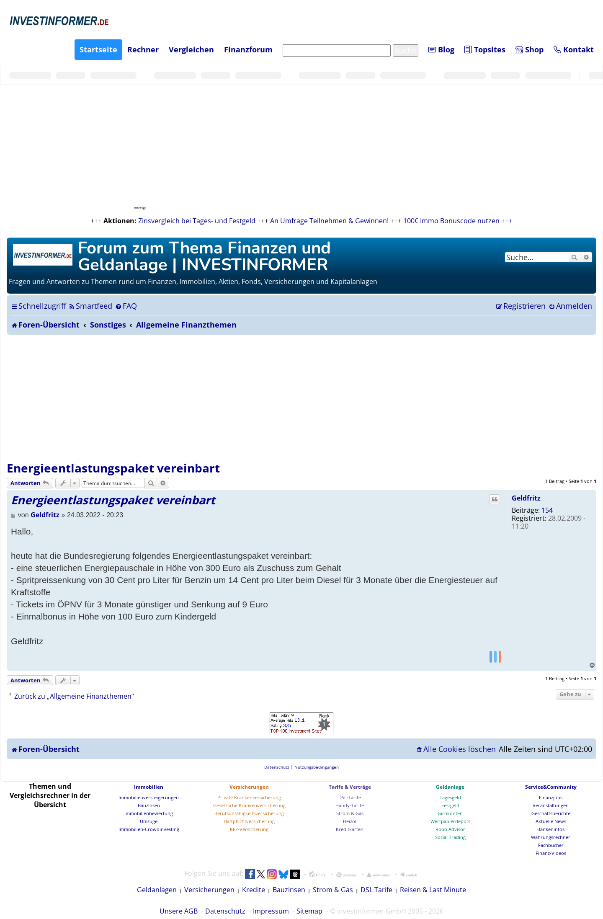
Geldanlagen (157, 889)
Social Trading (450, 837)
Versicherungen (249, 786)
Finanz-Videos (551, 853)
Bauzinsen (149, 805)
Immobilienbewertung (148, 813)
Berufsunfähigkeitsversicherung (249, 813)
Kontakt (574, 49)
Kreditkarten (349, 829)
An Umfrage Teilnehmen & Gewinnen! (329, 220)
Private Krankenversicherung (249, 797)
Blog (441, 49)
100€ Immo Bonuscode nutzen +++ (458, 220)
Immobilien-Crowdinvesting (149, 829)
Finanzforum (248, 49)
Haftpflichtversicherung (249, 821)
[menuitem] (90, 306)
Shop (529, 49)
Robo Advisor (450, 829)
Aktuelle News (551, 821)
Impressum (271, 911)
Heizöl (349, 821)
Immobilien (148, 786)
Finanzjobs (550, 797)
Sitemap (309, 911)
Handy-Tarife (349, 805)
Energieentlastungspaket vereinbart (113, 468)
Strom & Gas (349, 813)
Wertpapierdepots (450, 821)
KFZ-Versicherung (249, 829)
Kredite (253, 889)
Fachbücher (551, 845)
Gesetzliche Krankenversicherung (249, 805)
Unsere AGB (179, 911)
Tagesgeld (450, 797)
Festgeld (450, 805)
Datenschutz (225, 911)
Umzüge (148, 821)
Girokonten (450, 813)
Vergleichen (191, 49)
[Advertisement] (301, 397)
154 (547, 510)
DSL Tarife (376, 889)
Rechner (143, 49)
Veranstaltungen (551, 805)
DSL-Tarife (349, 797)
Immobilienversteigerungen (149, 797)
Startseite (98, 49)
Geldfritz (526, 498)
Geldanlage (450, 786)
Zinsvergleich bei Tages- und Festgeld (196, 220)
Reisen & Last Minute (433, 889)
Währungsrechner (550, 837)
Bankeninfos (550, 829)
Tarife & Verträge (350, 786)
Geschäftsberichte (550, 813)
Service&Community (551, 786)
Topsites (484, 49)
